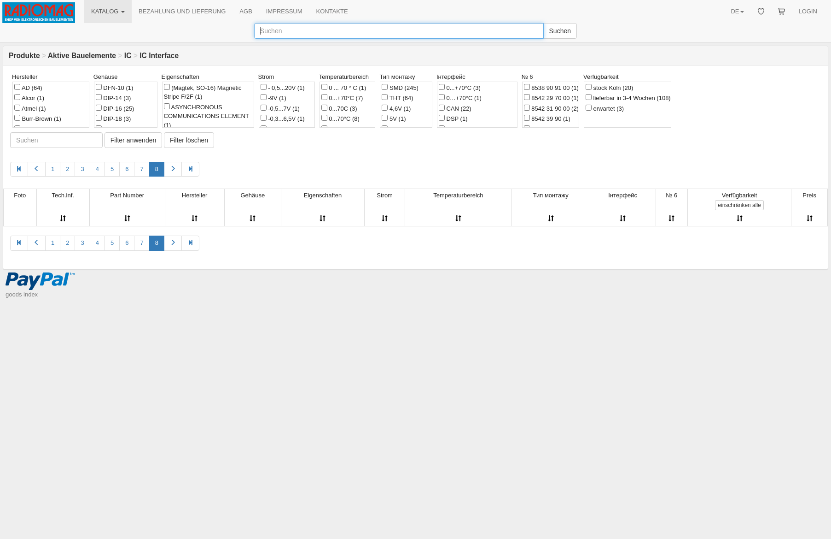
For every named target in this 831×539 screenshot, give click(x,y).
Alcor (29, 97)
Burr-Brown (37, 118)
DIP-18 (113, 118)
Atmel (30, 108)
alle (739, 205)
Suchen (560, 31)
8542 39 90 (547, 118)
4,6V (396, 108)
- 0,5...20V (283, 87)
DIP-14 (113, 97)
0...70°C (340, 118)
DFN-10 (115, 87)
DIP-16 (115, 108)
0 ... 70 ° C (343, 87)
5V (394, 118)
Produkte (24, 55)
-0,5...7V (280, 108)
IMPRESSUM (284, 11)
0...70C (339, 108)
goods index (22, 294)
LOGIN (808, 11)
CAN (455, 108)
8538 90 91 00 (551, 87)
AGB (245, 11)
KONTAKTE (332, 11)
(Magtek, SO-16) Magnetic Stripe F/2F (203, 92)
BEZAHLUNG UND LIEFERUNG (182, 11)
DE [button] (737, 11)
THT (397, 97)
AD (28, 87)
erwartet (605, 108)
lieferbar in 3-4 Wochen (628, 97)
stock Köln (609, 87)
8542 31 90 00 (551, 108)
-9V (273, 97)
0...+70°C (342, 97)
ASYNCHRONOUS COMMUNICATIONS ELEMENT (206, 116)
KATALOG (108, 11)
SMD (400, 87)
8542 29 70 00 (551, 97)
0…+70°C (460, 97)
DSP (453, 118)
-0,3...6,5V (283, 118)
